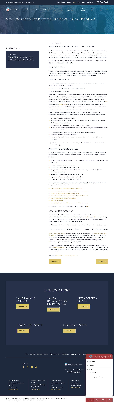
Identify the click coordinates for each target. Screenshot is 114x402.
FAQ (78, 2)
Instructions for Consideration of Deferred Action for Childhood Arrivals (70, 191)
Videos (83, 2)
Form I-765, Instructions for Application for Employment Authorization (69, 196)
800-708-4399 (102, 2)
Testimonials (90, 2)
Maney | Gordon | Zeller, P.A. (57, 233)
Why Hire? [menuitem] (55, 9)
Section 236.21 (63, 105)
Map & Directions (13, 390)
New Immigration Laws (71, 256)
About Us (32, 354)
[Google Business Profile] (36, 367)
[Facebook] (24, 367)
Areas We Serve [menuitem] (93, 9)
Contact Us (73, 354)
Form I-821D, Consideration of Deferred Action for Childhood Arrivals (69, 203)
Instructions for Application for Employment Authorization (66, 189)
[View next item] (19, 87)
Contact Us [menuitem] (102, 9)
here (106, 101)
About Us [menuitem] (48, 9)
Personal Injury (61, 2)
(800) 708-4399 (74, 372)
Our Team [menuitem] (61, 9)
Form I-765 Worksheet (57, 201)
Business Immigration (43, 354)
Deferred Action (60, 256)
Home (27, 354)
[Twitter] (28, 367)
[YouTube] (32, 367)
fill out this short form (59, 248)
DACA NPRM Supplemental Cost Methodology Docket (65, 193)
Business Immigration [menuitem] (70, 9)
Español (69, 2)
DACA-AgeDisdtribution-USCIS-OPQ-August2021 (63, 198)
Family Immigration (55, 354)
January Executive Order (89, 217)
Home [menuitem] (44, 9)
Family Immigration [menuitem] (83, 9)
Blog (74, 2)
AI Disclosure (65, 354)
